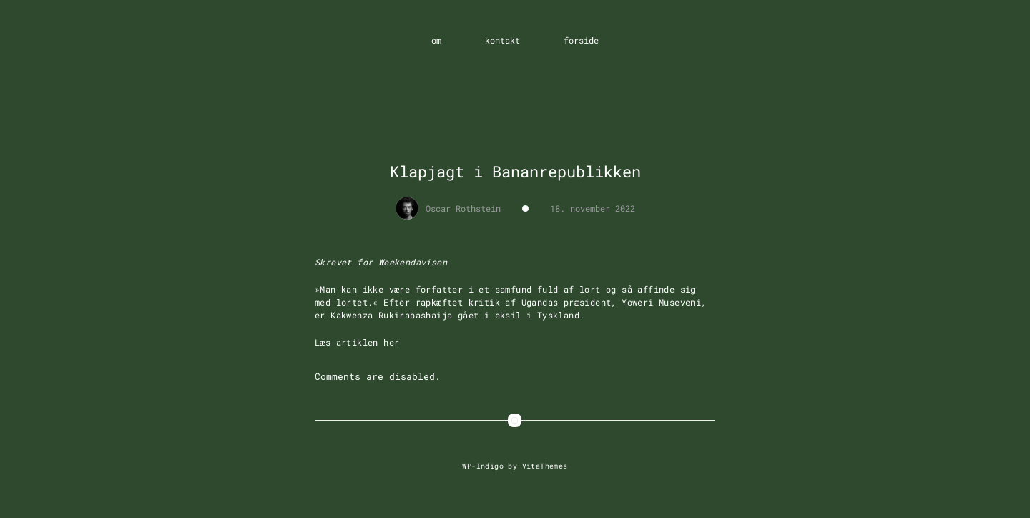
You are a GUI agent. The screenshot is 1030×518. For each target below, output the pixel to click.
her (391, 342)
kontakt (502, 40)
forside (581, 40)
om (436, 40)
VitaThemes (545, 466)
